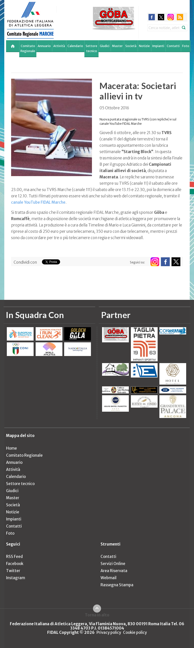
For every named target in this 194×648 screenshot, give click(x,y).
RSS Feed (14, 556)
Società (130, 46)
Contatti (173, 46)
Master (117, 46)
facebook (152, 17)
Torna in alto (97, 615)
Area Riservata (114, 570)
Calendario (75, 46)
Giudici (104, 46)
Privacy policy (108, 632)
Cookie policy (135, 632)
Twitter (13, 570)
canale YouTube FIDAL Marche (38, 202)
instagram (170, 17)
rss (180, 17)
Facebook (14, 563)
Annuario (44, 46)
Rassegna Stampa (117, 584)
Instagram (15, 577)
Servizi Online (113, 563)
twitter (161, 17)
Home (11, 448)
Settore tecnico (91, 48)
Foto (185, 46)
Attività (59, 46)
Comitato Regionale (27, 48)
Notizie (144, 46)
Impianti (158, 46)
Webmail (108, 577)
